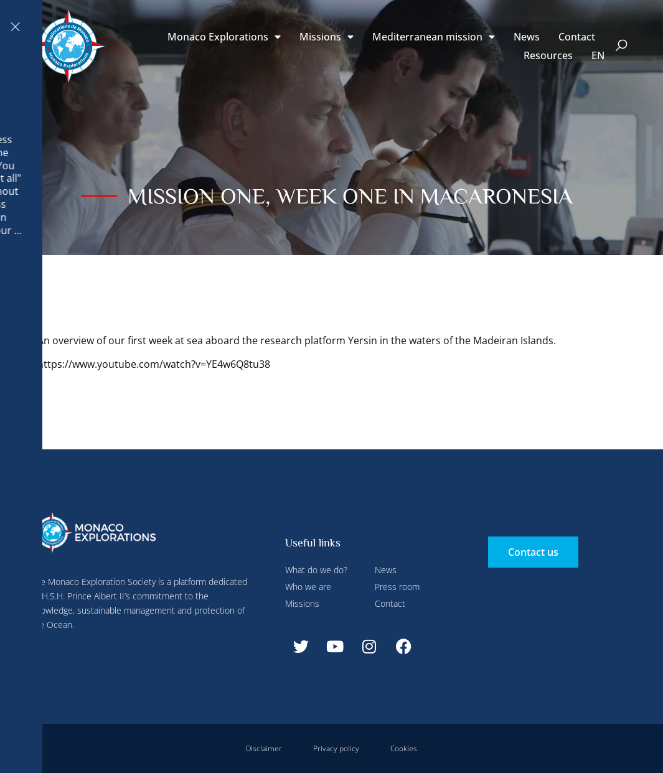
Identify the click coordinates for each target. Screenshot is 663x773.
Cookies (403, 748)
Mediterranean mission (433, 36)
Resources (548, 55)
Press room (397, 587)
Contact (576, 37)
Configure (293, 26)
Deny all (343, 26)
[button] (621, 46)
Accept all (226, 292)
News (527, 37)
